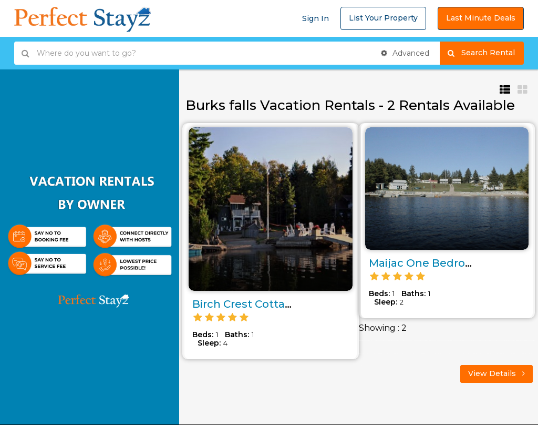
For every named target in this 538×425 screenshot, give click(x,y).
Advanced (405, 53)
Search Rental (486, 53)
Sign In (315, 18)
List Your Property (383, 18)
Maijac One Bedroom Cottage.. (452, 263)
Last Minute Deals (480, 18)
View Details (496, 373)
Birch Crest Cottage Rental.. (267, 304)
